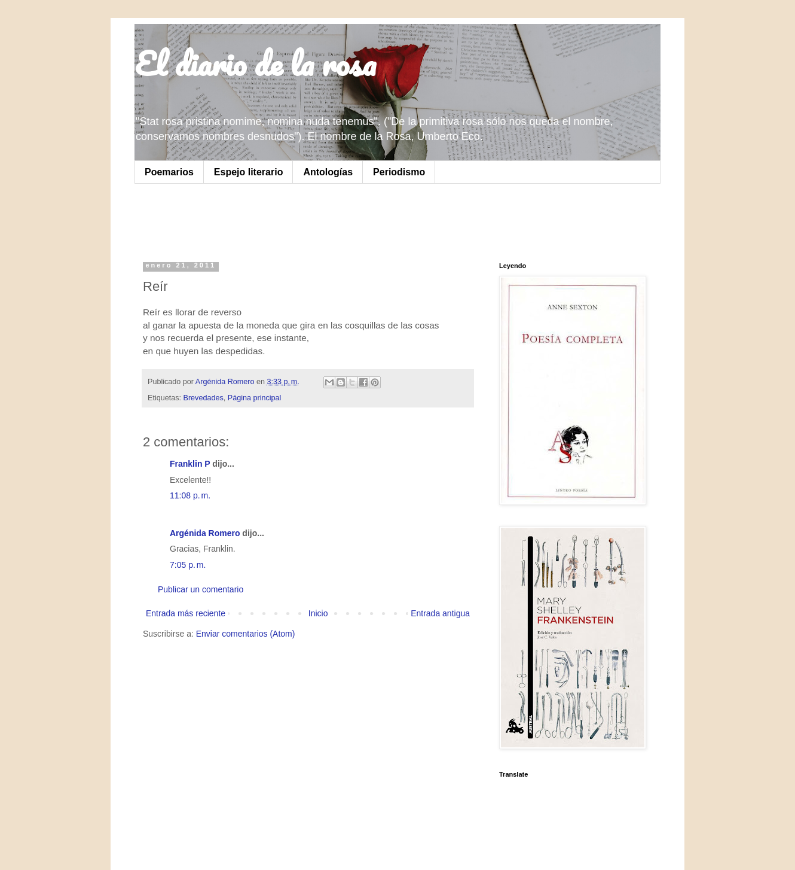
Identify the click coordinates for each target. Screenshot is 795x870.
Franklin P (190, 464)
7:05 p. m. (188, 565)
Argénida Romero (205, 533)
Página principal (255, 398)
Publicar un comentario (200, 589)
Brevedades (204, 398)
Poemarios (169, 172)
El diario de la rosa (255, 63)
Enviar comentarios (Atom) (245, 633)
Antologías (328, 172)
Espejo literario (248, 172)
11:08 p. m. (190, 495)
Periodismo (399, 172)
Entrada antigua (440, 613)
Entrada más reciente (185, 613)
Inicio (318, 613)
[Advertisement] (292, 220)
